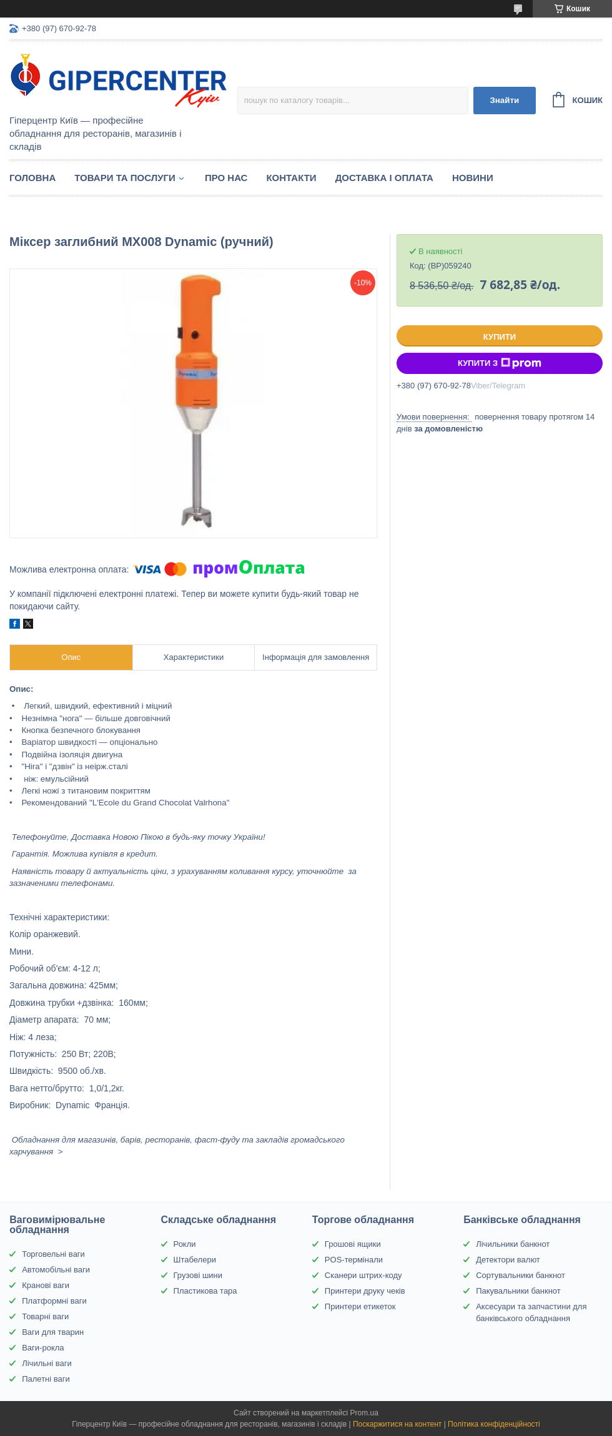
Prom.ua (364, 1413)
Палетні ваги (46, 1379)
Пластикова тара (205, 1291)
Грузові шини (198, 1275)
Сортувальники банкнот (520, 1275)
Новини (472, 177)
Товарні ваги (45, 1316)
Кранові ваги (45, 1285)
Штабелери (195, 1259)
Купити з (499, 363)
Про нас (226, 177)
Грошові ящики (353, 1244)
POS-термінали (354, 1259)
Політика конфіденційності (494, 1424)
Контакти (291, 177)
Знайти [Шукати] (504, 100)
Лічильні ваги (47, 1363)
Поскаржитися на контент (397, 1424)
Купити (499, 337)
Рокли (185, 1244)
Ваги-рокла (43, 1347)
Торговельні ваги (53, 1254)
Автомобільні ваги (56, 1269)
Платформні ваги (54, 1301)
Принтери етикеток (360, 1306)
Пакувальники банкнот (518, 1291)
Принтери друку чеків (365, 1291)
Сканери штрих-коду (363, 1275)
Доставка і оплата (384, 177)
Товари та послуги (124, 177)
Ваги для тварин (53, 1332)
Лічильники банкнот (513, 1244)
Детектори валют (508, 1259)
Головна (32, 177)
